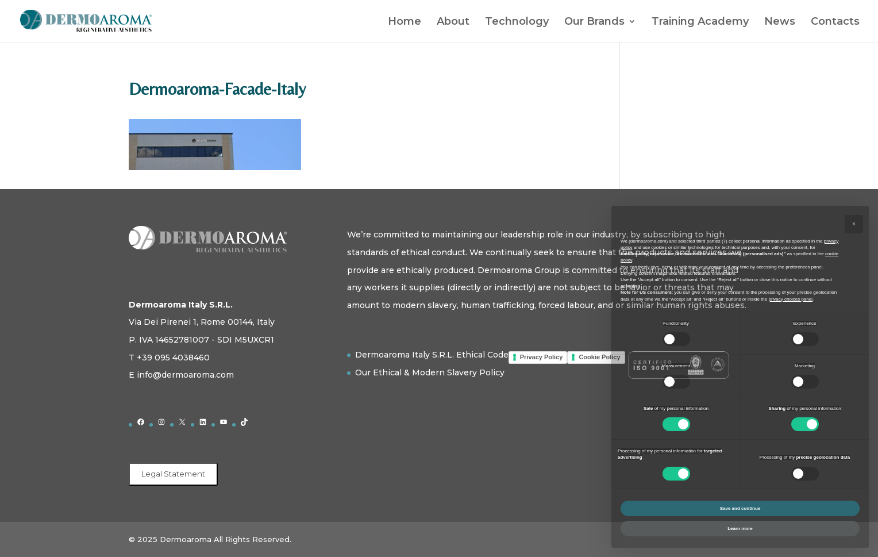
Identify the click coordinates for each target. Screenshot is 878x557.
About (453, 22)
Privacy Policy (541, 357)
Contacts (835, 22)
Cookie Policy (599, 357)
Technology (517, 22)
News (779, 22)
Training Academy (700, 22)
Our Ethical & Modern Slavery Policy (430, 372)
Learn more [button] (740, 528)
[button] (854, 224)
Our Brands (594, 22)
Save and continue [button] (740, 508)
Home (404, 22)
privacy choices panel (790, 299)
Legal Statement (173, 473)
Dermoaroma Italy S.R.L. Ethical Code (432, 354)
